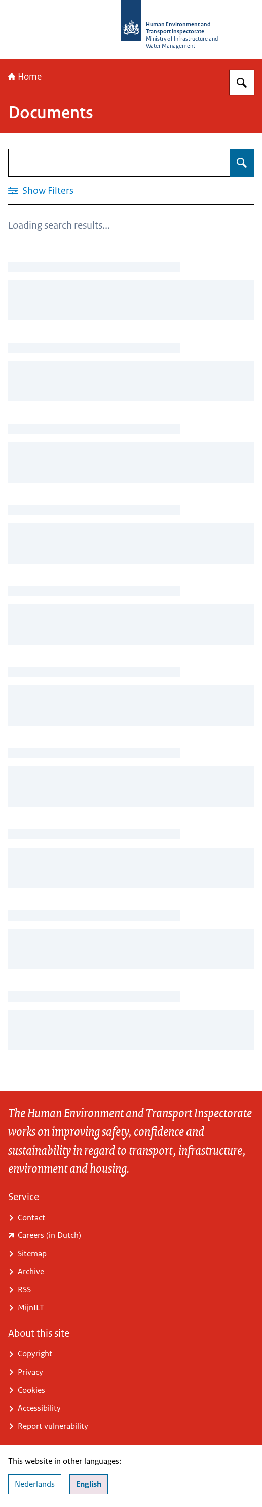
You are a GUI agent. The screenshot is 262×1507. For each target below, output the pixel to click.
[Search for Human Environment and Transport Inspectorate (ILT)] (242, 82)
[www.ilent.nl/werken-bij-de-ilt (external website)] (131, 1236)
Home (25, 76)
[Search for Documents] (242, 163)
